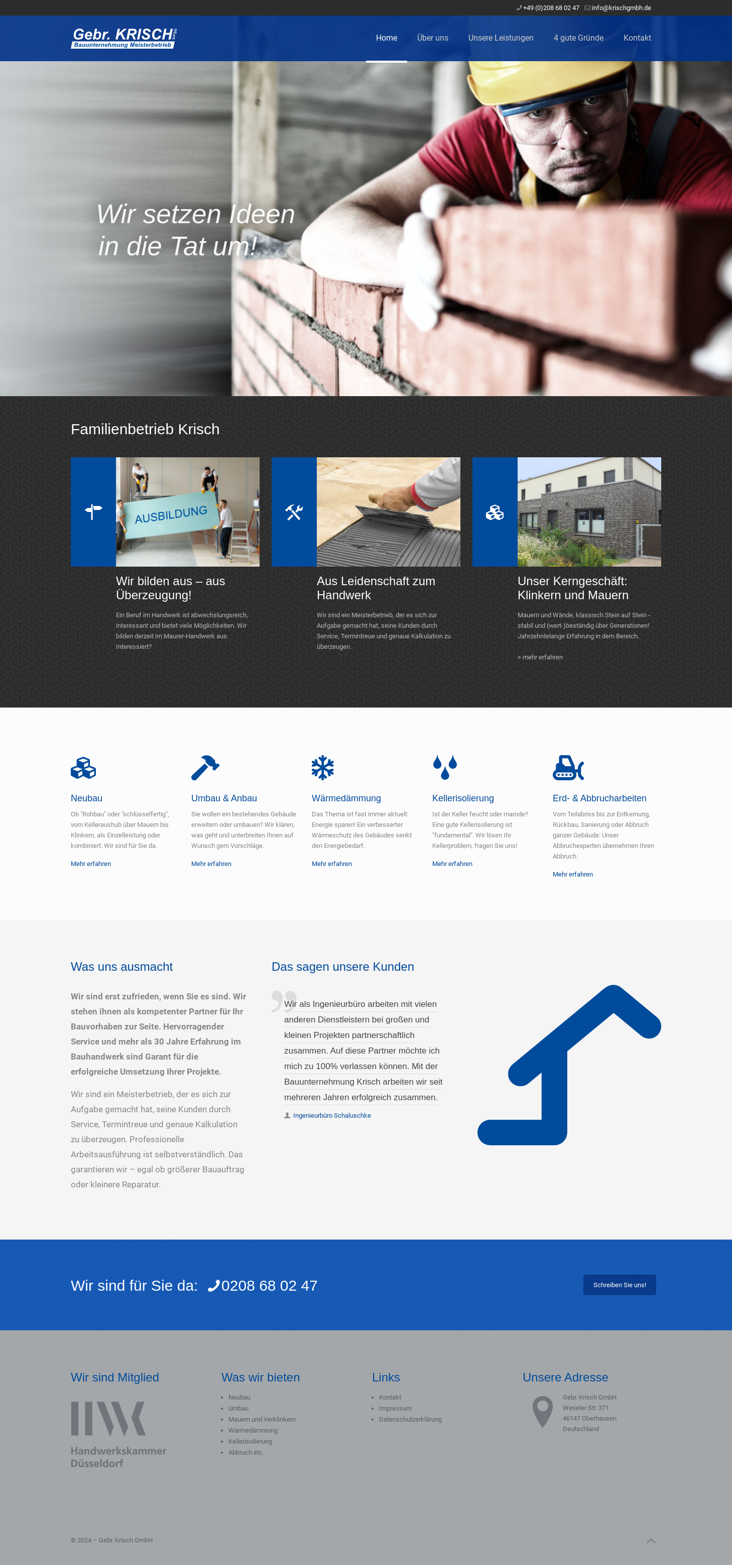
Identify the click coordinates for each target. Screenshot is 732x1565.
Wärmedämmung (253, 1430)
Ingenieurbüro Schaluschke (332, 1115)
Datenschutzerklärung (410, 1419)
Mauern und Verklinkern (262, 1419)
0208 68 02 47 (262, 1285)
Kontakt (390, 1397)
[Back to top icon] (650, 1540)
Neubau (239, 1397)
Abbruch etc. (246, 1452)
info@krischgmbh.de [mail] (621, 8)
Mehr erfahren (91, 863)
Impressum (395, 1408)
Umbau (238, 1408)
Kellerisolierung (250, 1441)
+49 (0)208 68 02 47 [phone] (551, 8)
